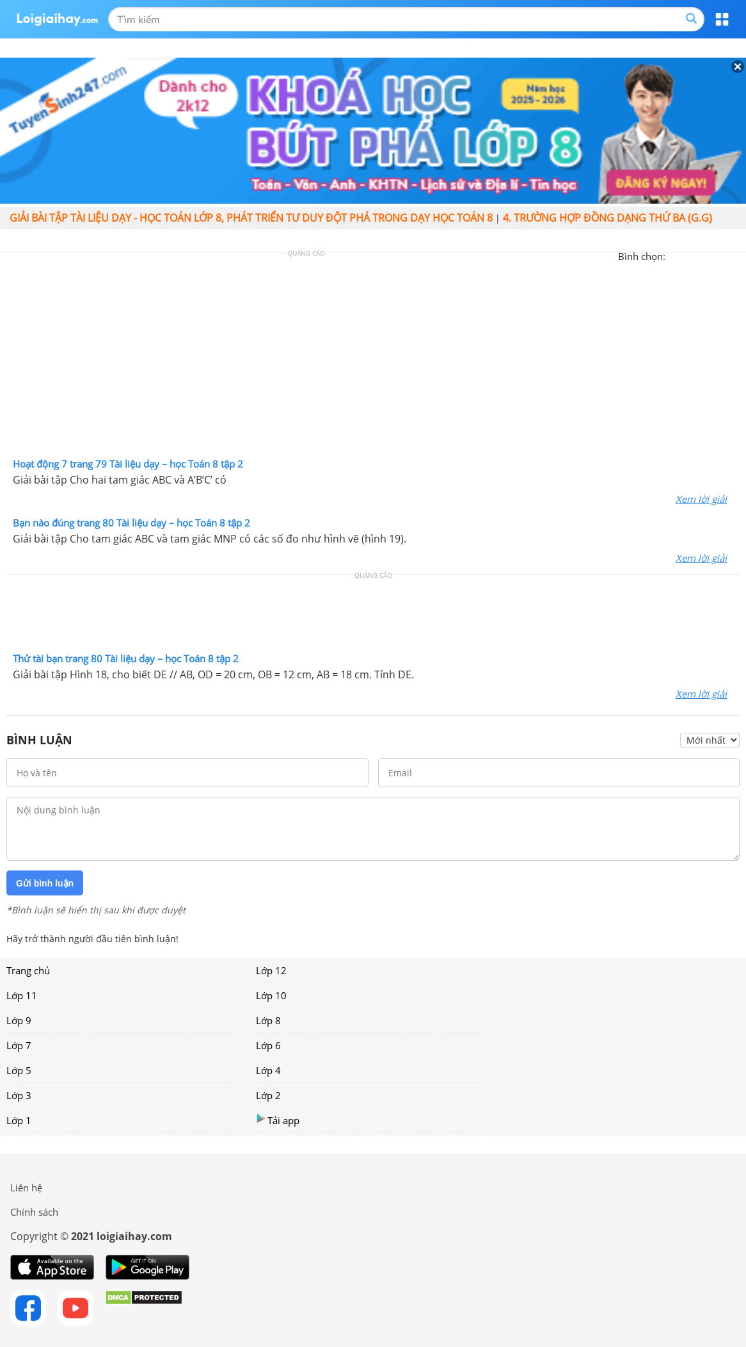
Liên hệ (26, 1187)
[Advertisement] (373, 358)
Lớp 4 (268, 1070)
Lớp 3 (18, 1095)
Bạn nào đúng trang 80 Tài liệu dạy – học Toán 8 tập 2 (131, 522)
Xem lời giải (701, 499)
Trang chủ (28, 970)
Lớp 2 (268, 1095)
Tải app (277, 1120)
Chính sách (34, 1211)
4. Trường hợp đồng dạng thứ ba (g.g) (607, 218)
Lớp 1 (18, 1120)
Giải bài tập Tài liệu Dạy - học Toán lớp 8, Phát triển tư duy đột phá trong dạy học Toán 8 (251, 218)
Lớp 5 (18, 1070)
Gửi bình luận (45, 883)
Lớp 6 (268, 1045)
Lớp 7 (18, 1045)
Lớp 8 (268, 1020)
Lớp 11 (21, 995)
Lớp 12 (271, 970)
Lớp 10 (271, 995)
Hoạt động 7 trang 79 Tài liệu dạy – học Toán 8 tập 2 (128, 463)
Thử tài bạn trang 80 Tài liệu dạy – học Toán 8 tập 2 (126, 658)
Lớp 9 (18, 1020)
